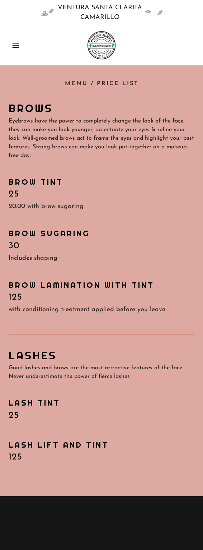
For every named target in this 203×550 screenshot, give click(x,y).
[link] (101, 45)
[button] (14, 45)
